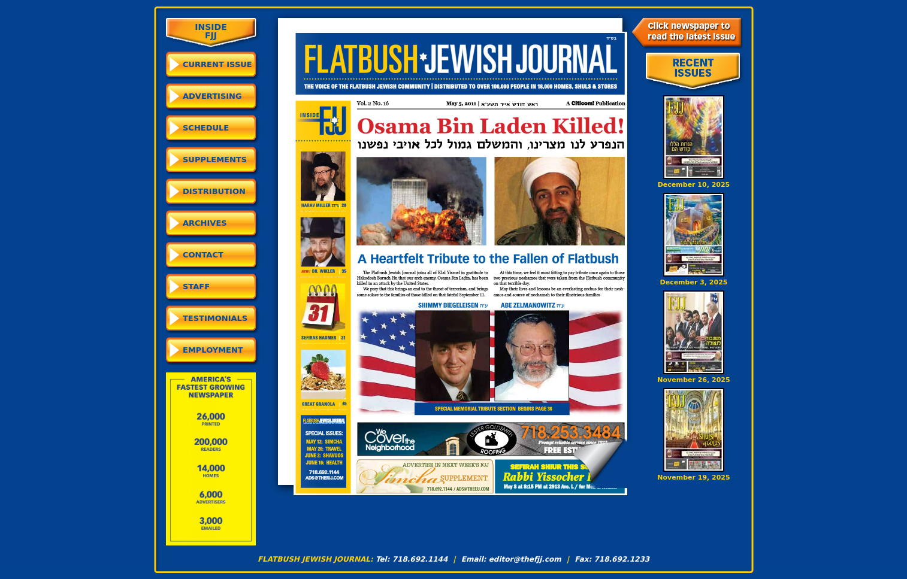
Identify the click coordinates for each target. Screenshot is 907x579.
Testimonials (215, 318)
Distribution (214, 191)
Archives (205, 223)
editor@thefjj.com (525, 559)
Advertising (212, 96)
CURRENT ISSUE (217, 64)
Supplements (215, 159)
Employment (213, 349)
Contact (203, 254)
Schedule (206, 127)
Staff (196, 286)
